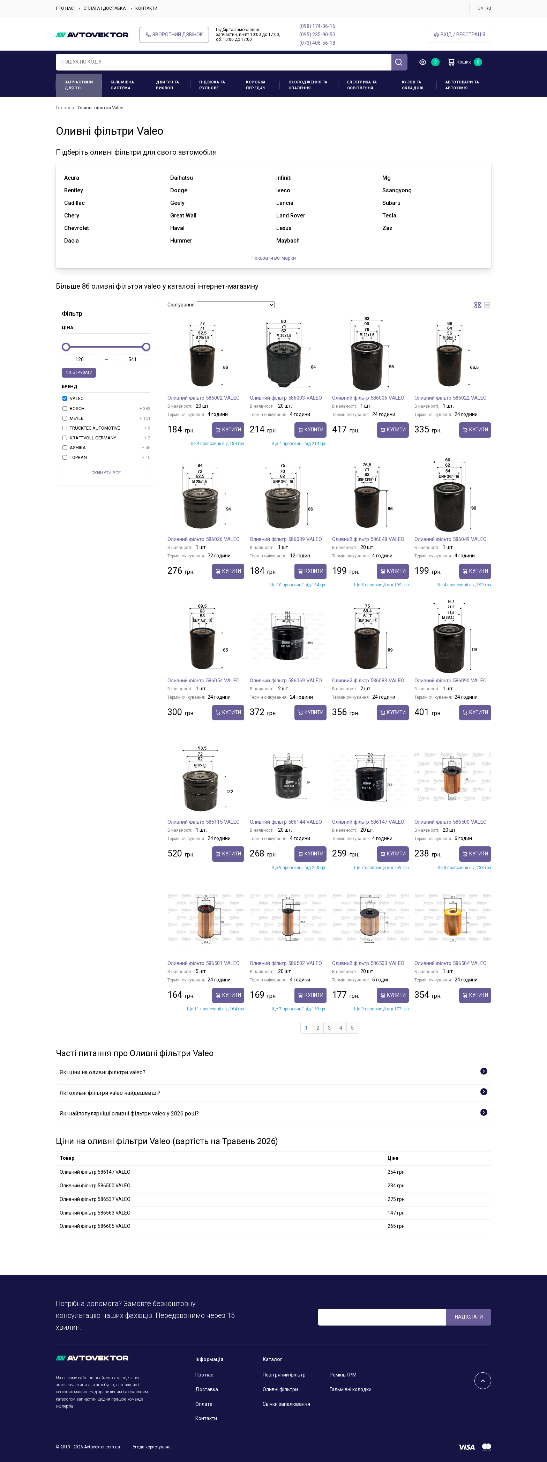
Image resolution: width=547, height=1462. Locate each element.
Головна (65, 107)
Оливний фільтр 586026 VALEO (203, 539)
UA (480, 8)
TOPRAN (106, 457)
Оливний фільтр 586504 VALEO (450, 963)
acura (71, 178)
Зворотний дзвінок (174, 35)
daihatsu (181, 178)
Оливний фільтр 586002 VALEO (203, 398)
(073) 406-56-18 (317, 43)
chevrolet (76, 228)
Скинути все (106, 472)
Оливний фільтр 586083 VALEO (368, 680)
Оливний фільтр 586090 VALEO (450, 680)
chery (71, 215)
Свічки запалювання (286, 1404)
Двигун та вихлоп (167, 85)
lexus (284, 228)
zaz (387, 228)
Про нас (65, 8)
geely (177, 203)
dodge (178, 190)
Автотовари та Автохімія (462, 85)
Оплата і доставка (104, 8)
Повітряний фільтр (284, 1375)
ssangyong (397, 190)
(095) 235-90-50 (317, 34)
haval (177, 228)
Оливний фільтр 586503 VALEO (368, 963)
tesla (389, 215)
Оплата (203, 1404)
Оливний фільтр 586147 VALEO (368, 822)
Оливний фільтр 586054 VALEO (203, 680)
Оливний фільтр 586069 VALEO (286, 680)
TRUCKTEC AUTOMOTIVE (106, 428)
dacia (71, 240)
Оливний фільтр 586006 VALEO (368, 398)
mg (386, 178)
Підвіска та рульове (212, 85)
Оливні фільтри (280, 1389)
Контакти (146, 8)
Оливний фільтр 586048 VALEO (368, 539)
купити (228, 430)
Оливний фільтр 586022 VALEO (450, 398)
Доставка (206, 1389)
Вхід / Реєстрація (459, 35)
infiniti (284, 178)
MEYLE (106, 418)
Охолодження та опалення (308, 85)
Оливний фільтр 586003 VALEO (286, 398)
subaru (391, 203)
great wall (183, 215)
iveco (283, 190)
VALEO (73, 398)
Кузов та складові (413, 85)
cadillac (74, 203)
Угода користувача (152, 1447)
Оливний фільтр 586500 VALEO (450, 822)
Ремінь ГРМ (343, 1375)
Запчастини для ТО (79, 85)
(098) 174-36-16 (317, 26)
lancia (284, 203)
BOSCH (106, 409)
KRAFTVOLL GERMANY (106, 438)
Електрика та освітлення (362, 85)
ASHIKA (106, 448)
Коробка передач (256, 85)
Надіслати (469, 1317)
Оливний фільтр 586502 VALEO (286, 963)
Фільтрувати (79, 372)
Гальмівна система (122, 85)
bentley (73, 190)
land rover (290, 215)
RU (488, 8)
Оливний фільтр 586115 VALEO (203, 822)
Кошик (462, 62)
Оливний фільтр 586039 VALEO (286, 539)
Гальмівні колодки (351, 1389)
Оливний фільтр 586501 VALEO (203, 963)
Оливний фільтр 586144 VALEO (286, 822)
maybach (288, 240)
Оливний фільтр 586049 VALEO (450, 539)
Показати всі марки (274, 258)
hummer (181, 240)
